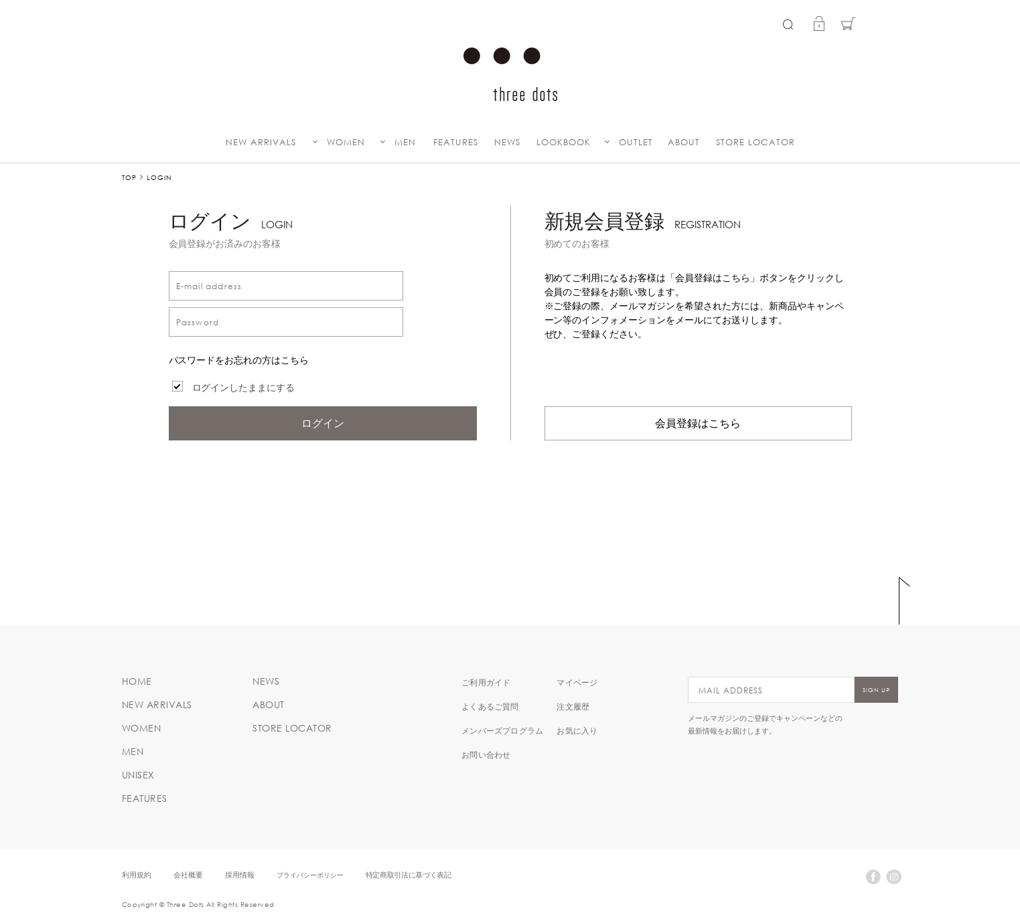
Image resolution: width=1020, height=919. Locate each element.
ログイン (322, 423)
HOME (137, 681)
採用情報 (239, 874)
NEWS (507, 142)
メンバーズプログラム (502, 730)
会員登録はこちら (698, 423)
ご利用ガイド (485, 682)
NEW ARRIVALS (261, 142)
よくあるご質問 (489, 706)
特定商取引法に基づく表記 (408, 874)
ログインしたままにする (243, 387)
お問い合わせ (485, 754)
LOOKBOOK (563, 142)
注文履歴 (573, 706)
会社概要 (188, 874)
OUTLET (636, 142)
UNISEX (138, 775)
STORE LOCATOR (755, 142)
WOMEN (346, 142)
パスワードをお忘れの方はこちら (239, 360)
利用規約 (136, 874)
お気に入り (577, 730)
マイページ (577, 682)
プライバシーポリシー (310, 874)
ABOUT (684, 142)
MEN (405, 142)
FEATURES (455, 142)
